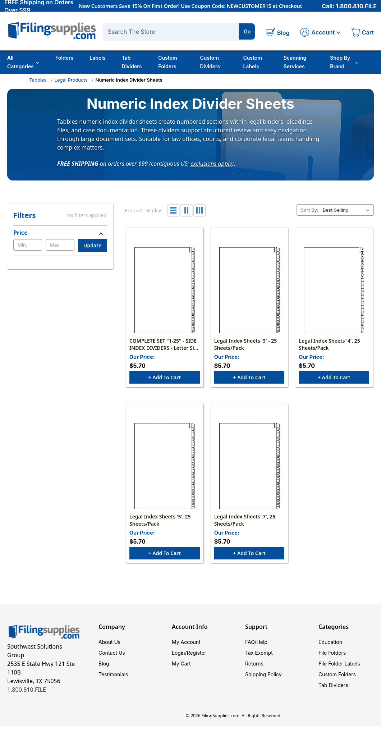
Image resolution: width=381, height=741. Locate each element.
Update (92, 245)
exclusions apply (211, 163)
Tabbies (37, 80)
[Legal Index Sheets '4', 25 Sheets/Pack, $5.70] (334, 290)
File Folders (332, 653)
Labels (97, 58)
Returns (254, 663)
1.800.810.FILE (26, 690)
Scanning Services (295, 62)
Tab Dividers (132, 62)
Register (196, 653)
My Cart (181, 663)
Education (330, 642)
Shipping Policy (263, 674)
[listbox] (347, 210)
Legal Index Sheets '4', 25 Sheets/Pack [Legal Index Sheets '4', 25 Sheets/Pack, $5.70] (329, 344)
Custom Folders (167, 62)
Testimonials (113, 674)
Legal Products (71, 80)
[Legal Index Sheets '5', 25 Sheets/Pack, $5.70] (164, 466)
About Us (109, 642)
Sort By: (309, 210)
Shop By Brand (344, 62)
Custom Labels (252, 62)
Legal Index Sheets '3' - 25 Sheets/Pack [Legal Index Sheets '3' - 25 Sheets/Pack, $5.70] (245, 344)
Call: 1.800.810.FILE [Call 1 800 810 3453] (349, 6)
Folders (64, 58)
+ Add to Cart (164, 377)
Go (247, 31)
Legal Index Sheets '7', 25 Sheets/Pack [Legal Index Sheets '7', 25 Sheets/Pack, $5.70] (244, 520)
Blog (103, 663)
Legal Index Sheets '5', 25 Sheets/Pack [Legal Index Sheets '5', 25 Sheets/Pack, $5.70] (159, 520)
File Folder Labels (339, 663)
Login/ (179, 653)
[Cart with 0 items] (362, 33)
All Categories (23, 62)
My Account (186, 642)
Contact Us (111, 653)
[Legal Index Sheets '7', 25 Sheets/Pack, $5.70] (249, 466)
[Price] (60, 232)
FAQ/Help (256, 642)
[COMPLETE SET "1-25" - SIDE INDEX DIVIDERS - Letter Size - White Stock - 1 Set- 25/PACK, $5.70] (164, 290)
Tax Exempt (259, 653)
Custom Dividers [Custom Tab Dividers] (210, 62)
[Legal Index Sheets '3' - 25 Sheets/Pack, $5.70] (249, 290)
